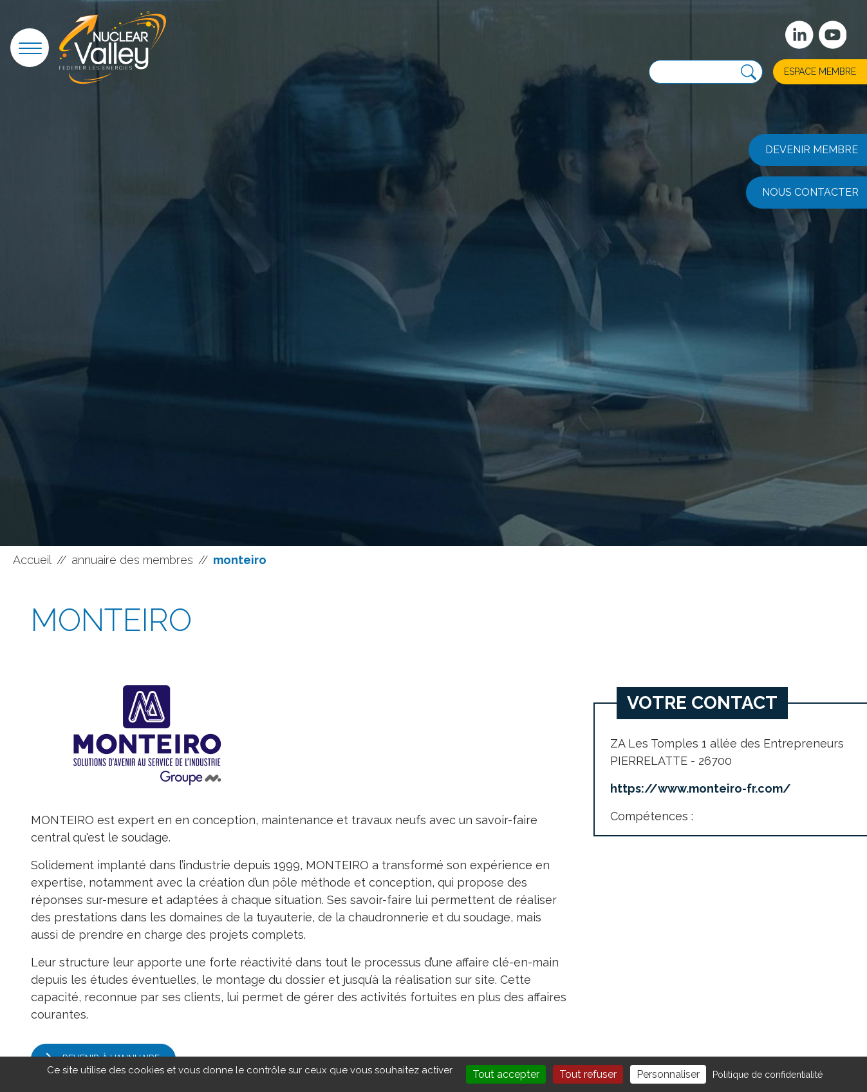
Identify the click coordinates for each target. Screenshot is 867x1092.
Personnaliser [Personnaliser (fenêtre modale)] (668, 1074)
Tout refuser (588, 1074)
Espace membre (820, 71)
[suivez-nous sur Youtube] (833, 35)
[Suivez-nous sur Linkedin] (799, 35)
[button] (29, 47)
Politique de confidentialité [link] (768, 1074)
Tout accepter (505, 1074)
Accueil (32, 560)
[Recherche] (748, 72)
